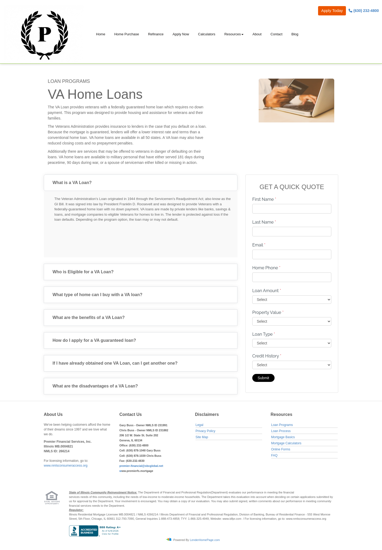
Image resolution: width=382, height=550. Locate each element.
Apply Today (332, 10)
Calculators (206, 34)
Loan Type (263, 334)
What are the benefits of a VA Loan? (89, 317)
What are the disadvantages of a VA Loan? (95, 386)
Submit (263, 378)
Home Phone (266, 267)
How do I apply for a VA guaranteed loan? (94, 340)
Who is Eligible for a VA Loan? (83, 272)
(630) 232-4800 (364, 10)
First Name (264, 199)
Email (259, 245)
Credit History (266, 356)
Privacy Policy (205, 431)
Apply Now (180, 34)
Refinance (156, 34)
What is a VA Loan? (72, 182)
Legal (199, 425)
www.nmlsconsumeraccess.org (66, 465)
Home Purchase (126, 34)
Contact (277, 34)
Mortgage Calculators (286, 443)
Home (100, 34)
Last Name (264, 222)
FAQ (274, 455)
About (257, 34)
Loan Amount (266, 290)
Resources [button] (232, 34)
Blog (295, 34)
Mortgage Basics (283, 437)
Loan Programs (282, 425)
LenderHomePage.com (205, 540)
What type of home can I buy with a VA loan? (97, 294)
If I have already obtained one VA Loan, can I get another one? (115, 363)
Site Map (202, 437)
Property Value (268, 312)
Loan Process (280, 431)
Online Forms (280, 449)
